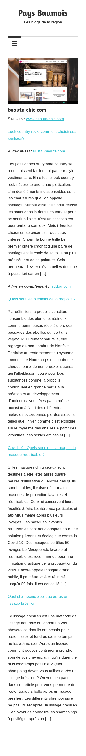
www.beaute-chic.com (45, 119)
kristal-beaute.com (49, 151)
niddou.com (60, 286)
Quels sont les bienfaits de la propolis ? (42, 299)
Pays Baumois (43, 13)
